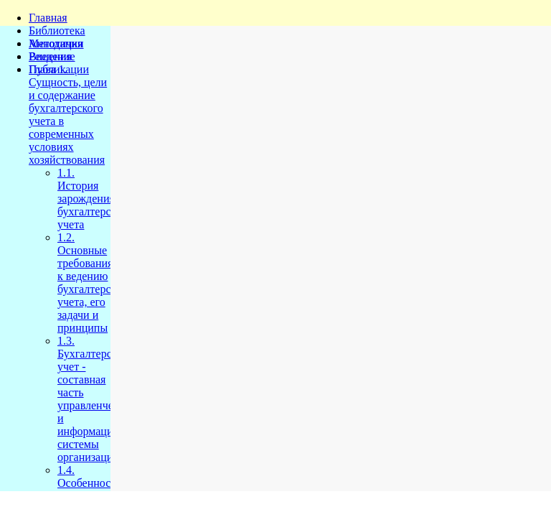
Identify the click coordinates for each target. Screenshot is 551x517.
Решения (50, 56)
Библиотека (57, 30)
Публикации (59, 69)
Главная (48, 17)
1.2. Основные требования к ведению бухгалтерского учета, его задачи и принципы (94, 282)
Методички (56, 43)
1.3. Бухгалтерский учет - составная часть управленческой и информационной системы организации (100, 399)
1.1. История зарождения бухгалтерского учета (94, 198)
